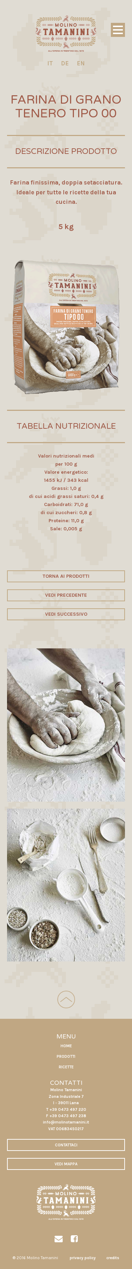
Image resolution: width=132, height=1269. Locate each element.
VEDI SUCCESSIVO (66, 614)
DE (65, 63)
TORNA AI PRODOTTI (66, 576)
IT (50, 63)
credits (112, 1257)
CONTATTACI (66, 1144)
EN (81, 63)
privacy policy (83, 1257)
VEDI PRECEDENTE (66, 595)
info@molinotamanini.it (66, 1122)
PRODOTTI (66, 1056)
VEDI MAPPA (66, 1163)
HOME (66, 1045)
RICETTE (66, 1066)
